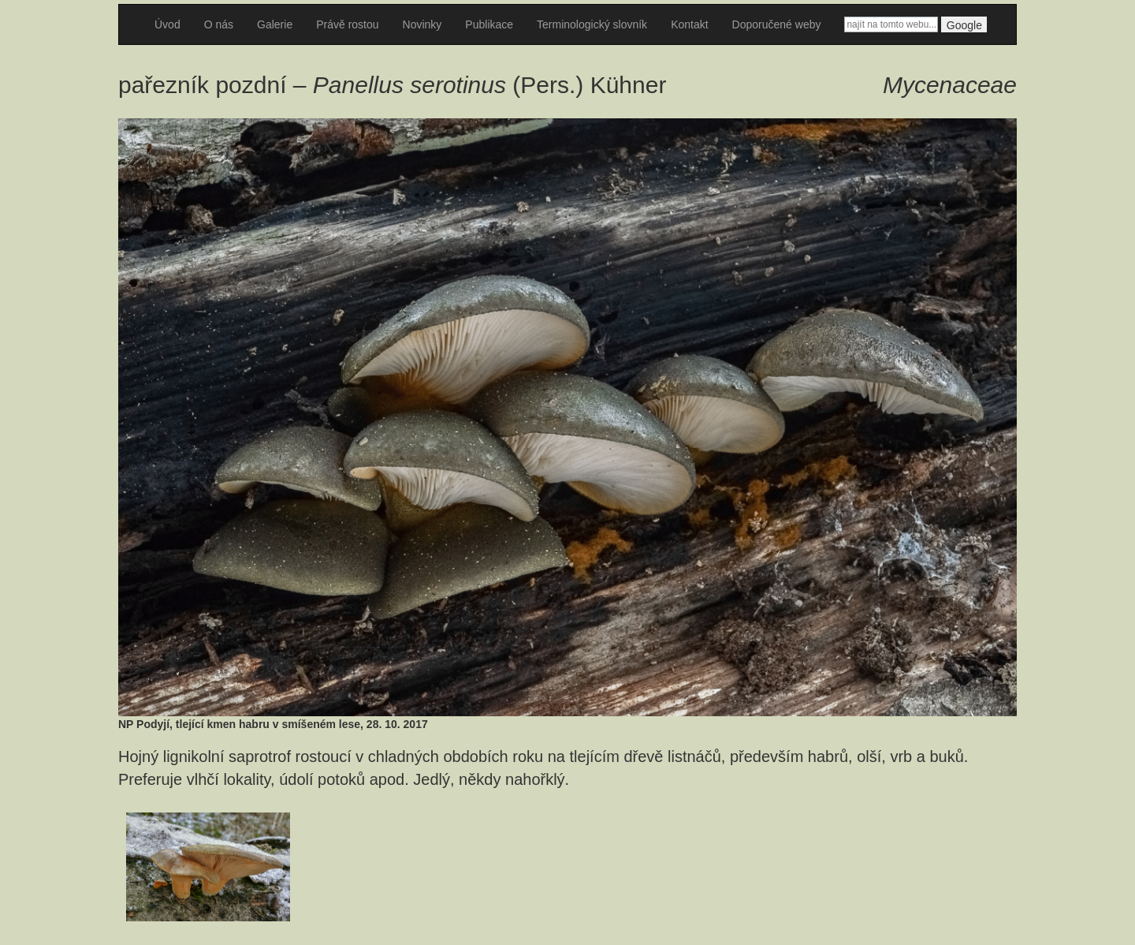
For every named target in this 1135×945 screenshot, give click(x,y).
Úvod (167, 24)
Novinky (422, 24)
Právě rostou (347, 24)
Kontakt (689, 24)
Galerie (274, 24)
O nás (218, 24)
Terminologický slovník (592, 24)
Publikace (489, 24)
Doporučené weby (776, 24)
